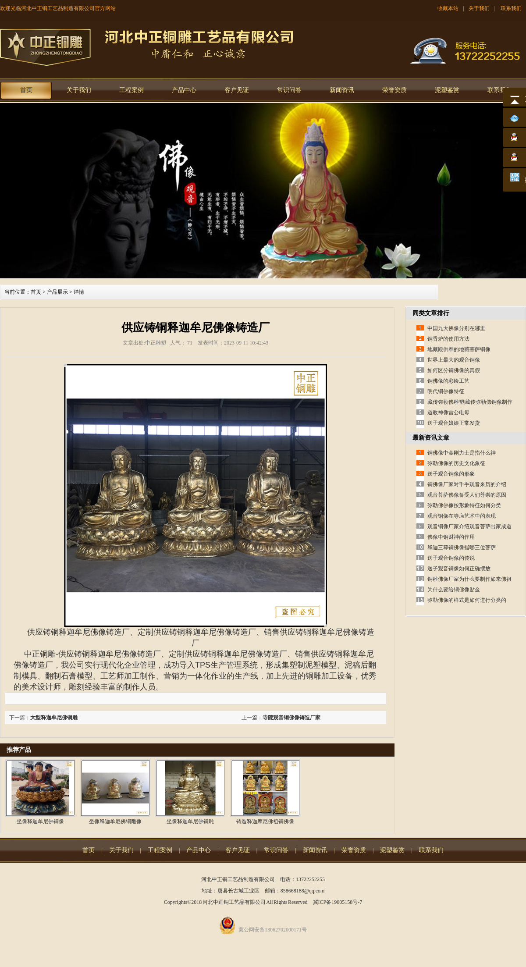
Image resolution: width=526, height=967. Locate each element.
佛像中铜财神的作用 (451, 537)
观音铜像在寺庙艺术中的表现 (461, 516)
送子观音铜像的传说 (451, 558)
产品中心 (184, 90)
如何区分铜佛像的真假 (453, 370)
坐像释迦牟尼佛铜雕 (190, 821)
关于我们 (479, 8)
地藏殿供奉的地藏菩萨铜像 (458, 349)
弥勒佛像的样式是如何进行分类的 (466, 600)
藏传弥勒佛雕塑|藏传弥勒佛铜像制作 (469, 402)
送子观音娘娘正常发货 (453, 423)
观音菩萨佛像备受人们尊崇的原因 (466, 495)
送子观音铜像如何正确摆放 (458, 568)
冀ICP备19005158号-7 (338, 902)
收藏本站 (447, 8)
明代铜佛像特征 (445, 391)
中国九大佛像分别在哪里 (456, 328)
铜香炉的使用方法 (448, 339)
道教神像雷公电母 (448, 412)
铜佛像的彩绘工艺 (448, 381)
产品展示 (57, 292)
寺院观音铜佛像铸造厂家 (291, 718)
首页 (26, 90)
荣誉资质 (394, 90)
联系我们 (511, 8)
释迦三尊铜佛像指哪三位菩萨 (461, 547)
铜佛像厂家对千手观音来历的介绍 (466, 484)
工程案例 (131, 90)
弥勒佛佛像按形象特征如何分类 (464, 505)
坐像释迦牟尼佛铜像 (40, 821)
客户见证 (236, 90)
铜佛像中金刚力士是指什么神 (461, 453)
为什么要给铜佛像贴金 (453, 590)
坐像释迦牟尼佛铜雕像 (115, 821)
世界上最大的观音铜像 (453, 360)
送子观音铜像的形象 (451, 474)
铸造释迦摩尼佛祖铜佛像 (265, 821)
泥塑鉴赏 (447, 90)
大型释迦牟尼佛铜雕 (54, 718)
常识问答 (289, 90)
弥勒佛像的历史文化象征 (456, 463)
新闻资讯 (342, 90)
